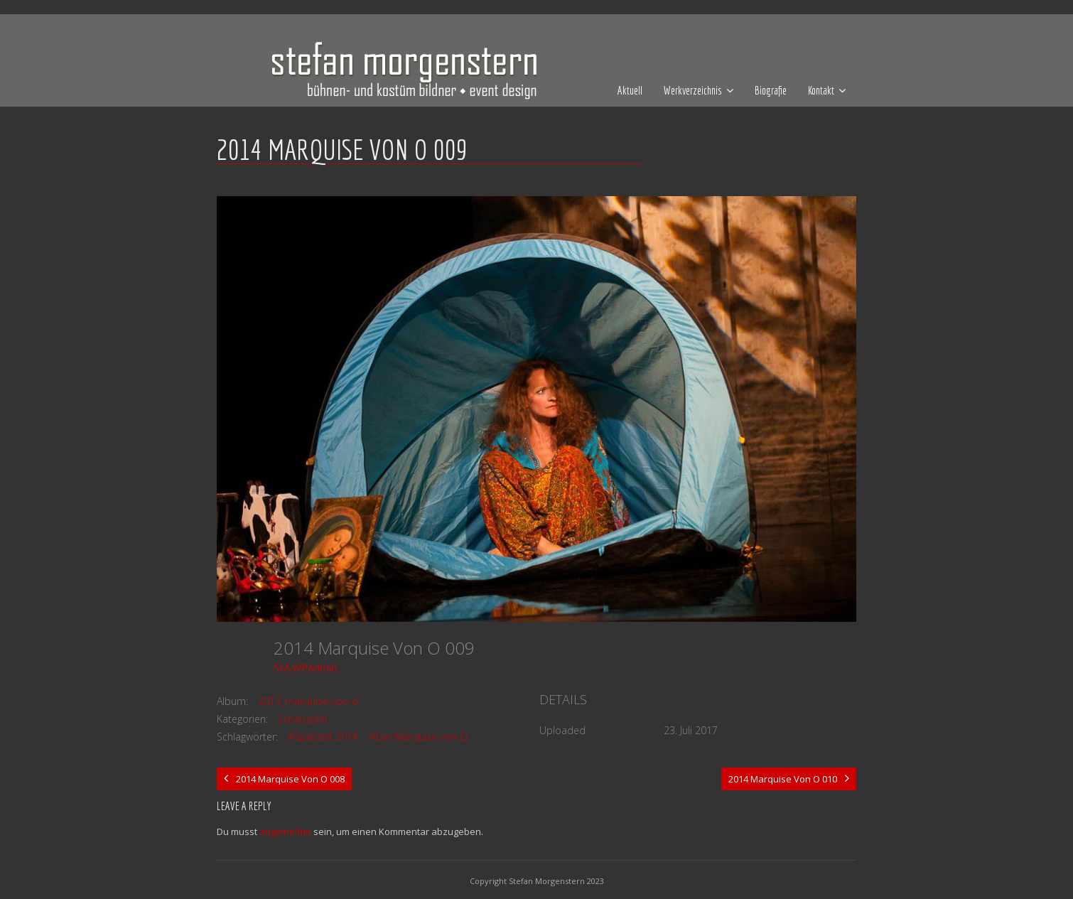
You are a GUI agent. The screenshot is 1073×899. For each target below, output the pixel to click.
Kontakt (821, 90)
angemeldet (285, 831)
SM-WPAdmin (305, 667)
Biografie (771, 90)
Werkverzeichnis (693, 90)
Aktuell (630, 90)
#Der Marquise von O (419, 736)
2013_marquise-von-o (308, 701)
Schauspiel (302, 719)
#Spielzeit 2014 (323, 736)
